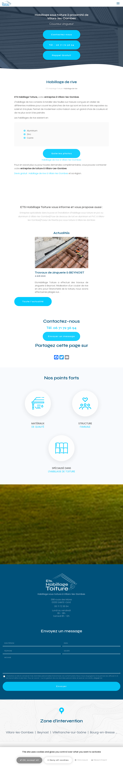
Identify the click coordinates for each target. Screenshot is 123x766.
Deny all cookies (58, 760)
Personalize (81, 760)
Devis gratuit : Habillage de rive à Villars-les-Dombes (41, 173)
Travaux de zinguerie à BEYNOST (59, 272)
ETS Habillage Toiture (54, 88)
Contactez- (61, 34)
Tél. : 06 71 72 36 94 (61, 45)
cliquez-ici (97, 678)
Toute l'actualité (33, 301)
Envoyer (61, 686)
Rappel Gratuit (61, 55)
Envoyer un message (61, 336)
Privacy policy (99, 760)
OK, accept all (29, 760)
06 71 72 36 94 (65, 328)
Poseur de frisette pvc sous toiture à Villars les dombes (68, 220)
